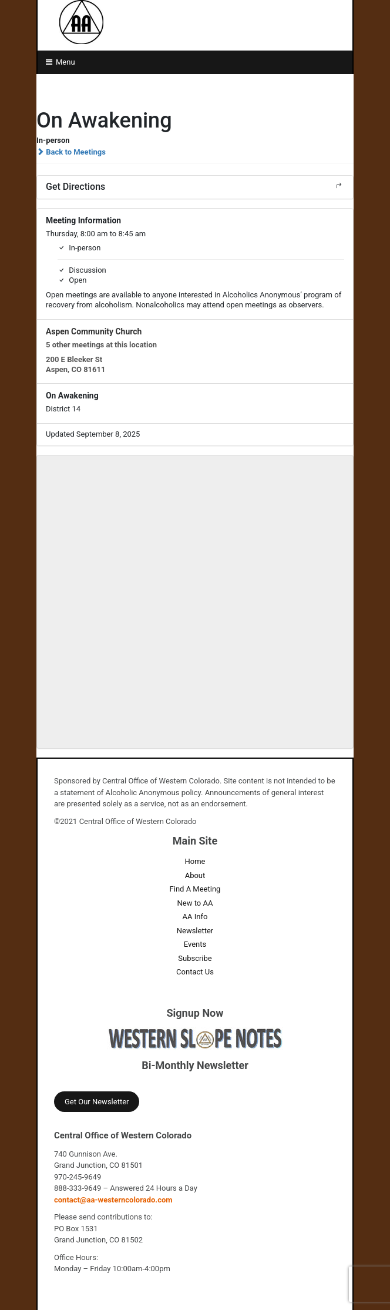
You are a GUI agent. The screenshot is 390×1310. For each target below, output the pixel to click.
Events (195, 944)
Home (194, 861)
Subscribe (194, 958)
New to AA (195, 903)
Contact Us (195, 971)
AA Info (195, 916)
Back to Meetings (71, 152)
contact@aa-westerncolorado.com (113, 1199)
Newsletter (195, 930)
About (195, 875)
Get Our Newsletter (97, 1101)
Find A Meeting (195, 888)
